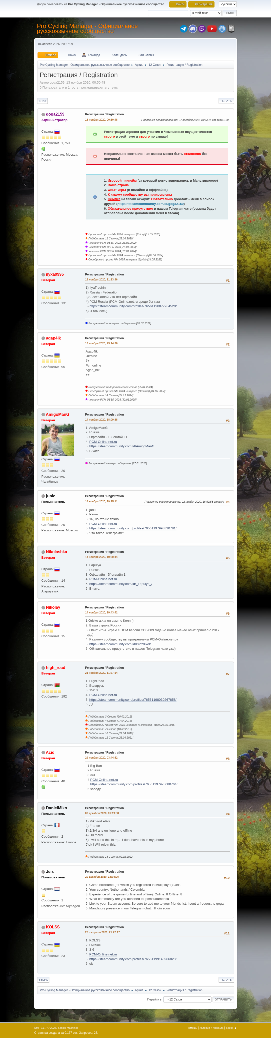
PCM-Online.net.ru (103, 442)
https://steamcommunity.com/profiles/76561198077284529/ (133, 306)
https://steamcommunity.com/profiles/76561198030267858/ (132, 700)
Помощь (192, 1027)
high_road (55, 667)
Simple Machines (68, 1027)
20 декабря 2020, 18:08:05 (102, 876)
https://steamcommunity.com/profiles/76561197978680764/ (134, 784)
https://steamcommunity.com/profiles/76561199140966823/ (132, 959)
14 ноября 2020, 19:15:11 (101, 501)
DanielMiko (56, 808)
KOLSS (53, 927)
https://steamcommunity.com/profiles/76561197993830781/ (132, 528)
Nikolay (53, 607)
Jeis (50, 871)
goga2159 (55, 114)
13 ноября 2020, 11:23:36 (101, 279)
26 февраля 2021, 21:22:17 (102, 932)
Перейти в (154, 999)
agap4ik (53, 338)
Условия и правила (211, 1027)
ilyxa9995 (55, 274)
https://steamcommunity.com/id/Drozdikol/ (120, 644)
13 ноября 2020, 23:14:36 (101, 343)
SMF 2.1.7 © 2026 (45, 1027)
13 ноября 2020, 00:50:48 (101, 119)
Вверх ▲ (231, 1027)
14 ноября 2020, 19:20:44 (101, 556)
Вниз (42, 100)
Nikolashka (56, 552)
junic (50, 496)
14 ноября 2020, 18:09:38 (101, 419)
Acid (50, 752)
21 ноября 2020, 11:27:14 (101, 672)
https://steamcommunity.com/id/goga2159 (151, 204)
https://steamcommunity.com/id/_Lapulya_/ (120, 584)
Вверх (43, 979)
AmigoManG (57, 414)
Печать (226, 100)
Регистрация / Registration (104, 114)
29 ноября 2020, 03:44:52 (101, 757)
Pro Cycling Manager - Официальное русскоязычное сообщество (87, 28)
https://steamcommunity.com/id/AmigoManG (121, 446)
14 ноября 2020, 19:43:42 (101, 612)
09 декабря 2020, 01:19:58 (102, 813)
